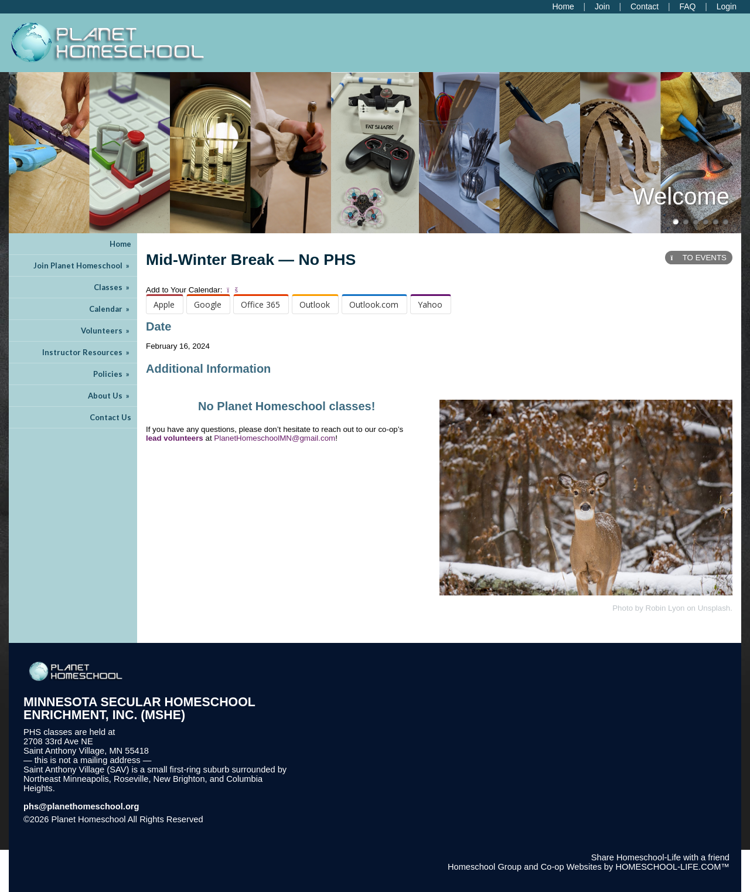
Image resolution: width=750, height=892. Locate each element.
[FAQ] (687, 6)
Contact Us (110, 417)
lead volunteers (174, 438)
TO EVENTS (699, 257)
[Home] (563, 6)
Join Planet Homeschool (82, 265)
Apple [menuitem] (164, 304)
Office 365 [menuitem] (260, 304)
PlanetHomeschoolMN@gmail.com (274, 438)
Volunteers (106, 330)
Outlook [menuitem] (314, 304)
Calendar (110, 309)
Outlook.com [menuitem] (373, 304)
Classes (112, 287)
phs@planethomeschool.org (81, 806)
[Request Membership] (602, 6)
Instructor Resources (86, 352)
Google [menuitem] (207, 304)
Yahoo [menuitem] (430, 304)
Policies (112, 374)
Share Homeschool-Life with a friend (660, 857)
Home (120, 243)
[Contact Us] (644, 6)
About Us (109, 395)
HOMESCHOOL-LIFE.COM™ (672, 866)
